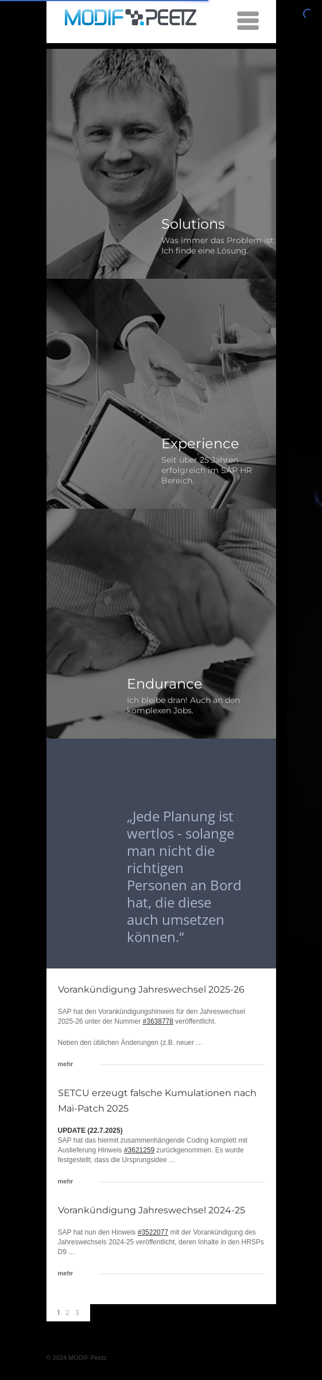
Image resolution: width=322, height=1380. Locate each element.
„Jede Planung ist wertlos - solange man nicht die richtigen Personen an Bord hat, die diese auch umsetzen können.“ (184, 876)
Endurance (165, 683)
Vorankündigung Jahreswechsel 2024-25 (151, 1210)
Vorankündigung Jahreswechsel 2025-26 (151, 989)
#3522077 (153, 1232)
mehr (65, 1063)
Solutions (193, 224)
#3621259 (139, 1150)
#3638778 (158, 1021)
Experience (200, 443)
